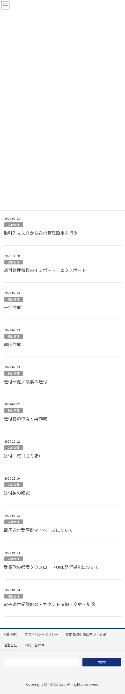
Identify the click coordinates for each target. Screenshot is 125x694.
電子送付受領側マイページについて (38, 530)
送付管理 (14, 225)
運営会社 (10, 645)
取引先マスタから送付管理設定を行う (41, 233)
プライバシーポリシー (41, 634)
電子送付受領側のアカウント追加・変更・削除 (49, 604)
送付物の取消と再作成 (25, 418)
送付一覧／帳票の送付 (25, 381)
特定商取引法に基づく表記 (86, 634)
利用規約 (10, 634)
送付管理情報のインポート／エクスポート (45, 270)
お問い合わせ (34, 645)
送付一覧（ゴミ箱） (23, 456)
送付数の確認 (17, 492)
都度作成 (12, 344)
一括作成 (12, 307)
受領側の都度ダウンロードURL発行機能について (51, 567)
